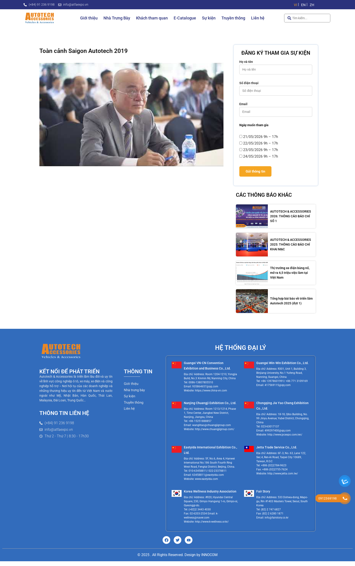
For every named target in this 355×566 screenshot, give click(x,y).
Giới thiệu (89, 18)
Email (275, 108)
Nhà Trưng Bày (116, 18)
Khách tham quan (152, 18)
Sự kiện (209, 18)
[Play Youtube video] (131, 114)
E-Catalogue (185, 18)
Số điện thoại (275, 86)
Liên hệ (257, 18)
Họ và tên (275, 65)
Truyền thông (233, 18)
